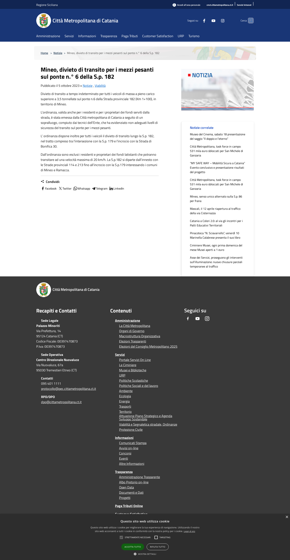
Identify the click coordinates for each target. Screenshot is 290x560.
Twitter (65, 188)
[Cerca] (249, 20)
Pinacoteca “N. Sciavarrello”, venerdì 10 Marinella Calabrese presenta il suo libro (215, 235)
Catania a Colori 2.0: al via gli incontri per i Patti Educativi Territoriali (216, 223)
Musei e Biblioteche (132, 370)
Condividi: (50, 181)
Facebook (49, 188)
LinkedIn (116, 188)
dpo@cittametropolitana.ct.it (61, 401)
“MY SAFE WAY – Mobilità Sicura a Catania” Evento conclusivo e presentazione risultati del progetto (217, 167)
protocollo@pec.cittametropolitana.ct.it (68, 388)
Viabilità (100, 85)
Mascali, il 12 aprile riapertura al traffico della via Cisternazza (215, 210)
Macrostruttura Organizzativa (139, 336)
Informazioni (124, 437)
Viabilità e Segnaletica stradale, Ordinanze (148, 424)
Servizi (120, 354)
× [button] (286, 517)
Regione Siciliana (47, 5)
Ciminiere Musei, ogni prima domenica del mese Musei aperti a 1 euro (216, 247)
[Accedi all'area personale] (186, 5)
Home (44, 53)
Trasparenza (124, 471)
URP (122, 375)
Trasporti (125, 406)
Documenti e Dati (131, 492)
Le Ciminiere (127, 365)
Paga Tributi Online (129, 505)
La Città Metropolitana (134, 325)
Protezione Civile (131, 429)
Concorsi (125, 453)
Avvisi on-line (128, 448)
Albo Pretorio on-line (134, 482)
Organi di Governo (131, 331)
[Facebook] (198, 20)
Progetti (124, 497)
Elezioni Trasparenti (132, 341)
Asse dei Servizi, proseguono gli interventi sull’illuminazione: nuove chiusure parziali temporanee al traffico (216, 262)
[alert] (145, 537)
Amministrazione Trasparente (139, 477)
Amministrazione (127, 320)
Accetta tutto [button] (132, 546)
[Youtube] (207, 20)
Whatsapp (81, 188)
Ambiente (126, 391)
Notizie (57, 53)
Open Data (126, 487)
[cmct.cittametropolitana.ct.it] (220, 5)
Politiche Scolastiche (133, 380)
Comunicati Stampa (132, 443)
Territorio (125, 411)
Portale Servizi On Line (135, 360)
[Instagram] (216, 20)
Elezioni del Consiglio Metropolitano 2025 (148, 346)
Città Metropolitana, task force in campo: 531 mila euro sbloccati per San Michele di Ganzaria (216, 151)
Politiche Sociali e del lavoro (138, 385)
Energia (124, 401)
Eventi (123, 458)
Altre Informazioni (131, 463)
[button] (138, 537)
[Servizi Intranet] (244, 5)
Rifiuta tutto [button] (157, 546)
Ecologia (125, 396)
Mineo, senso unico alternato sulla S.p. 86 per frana (216, 198)
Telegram (99, 188)
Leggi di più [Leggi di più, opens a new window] (189, 531)
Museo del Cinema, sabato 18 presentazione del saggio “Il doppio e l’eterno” (217, 136)
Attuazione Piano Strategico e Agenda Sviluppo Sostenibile (145, 417)
